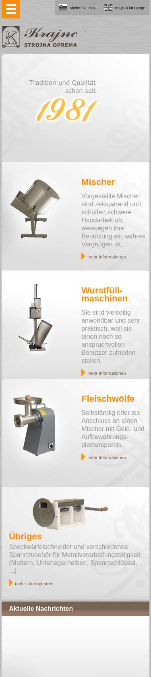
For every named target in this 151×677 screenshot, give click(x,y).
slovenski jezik (83, 8)
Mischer (98, 182)
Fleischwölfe (107, 399)
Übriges (25, 536)
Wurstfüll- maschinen (104, 294)
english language (130, 8)
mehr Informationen (106, 256)
